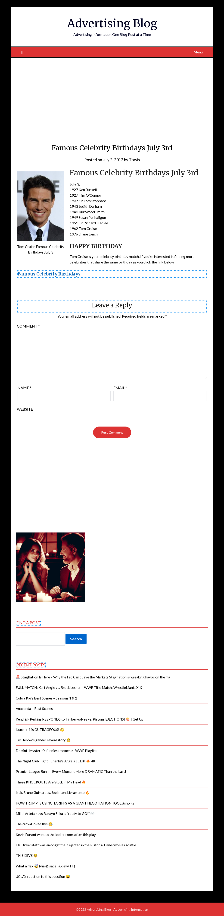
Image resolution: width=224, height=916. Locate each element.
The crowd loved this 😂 (34, 824)
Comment (28, 326)
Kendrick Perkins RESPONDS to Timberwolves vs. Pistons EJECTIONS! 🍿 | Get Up (79, 719)
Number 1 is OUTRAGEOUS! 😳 (40, 729)
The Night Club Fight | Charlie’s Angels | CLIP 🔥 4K (55, 761)
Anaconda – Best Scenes (34, 708)
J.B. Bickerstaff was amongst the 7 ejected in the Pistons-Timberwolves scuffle (76, 845)
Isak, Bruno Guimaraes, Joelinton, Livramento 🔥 (53, 792)
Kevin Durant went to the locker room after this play (56, 834)
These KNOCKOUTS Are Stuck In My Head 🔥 (51, 782)
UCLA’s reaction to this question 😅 (43, 876)
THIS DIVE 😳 (27, 855)
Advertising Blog (112, 23)
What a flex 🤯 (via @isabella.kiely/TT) (45, 866)
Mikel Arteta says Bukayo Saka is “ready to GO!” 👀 (55, 813)
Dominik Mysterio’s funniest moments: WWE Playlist (56, 751)
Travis (134, 159)
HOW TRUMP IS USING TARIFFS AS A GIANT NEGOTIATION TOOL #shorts (75, 803)
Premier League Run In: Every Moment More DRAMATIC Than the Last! (71, 771)
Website (25, 409)
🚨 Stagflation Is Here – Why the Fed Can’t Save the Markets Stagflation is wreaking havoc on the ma (93, 677)
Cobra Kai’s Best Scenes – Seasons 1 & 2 (46, 698)
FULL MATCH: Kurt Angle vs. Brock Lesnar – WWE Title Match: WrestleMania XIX (79, 687)
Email (120, 387)
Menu (198, 52)
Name (24, 387)
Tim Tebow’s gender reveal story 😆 (43, 740)
